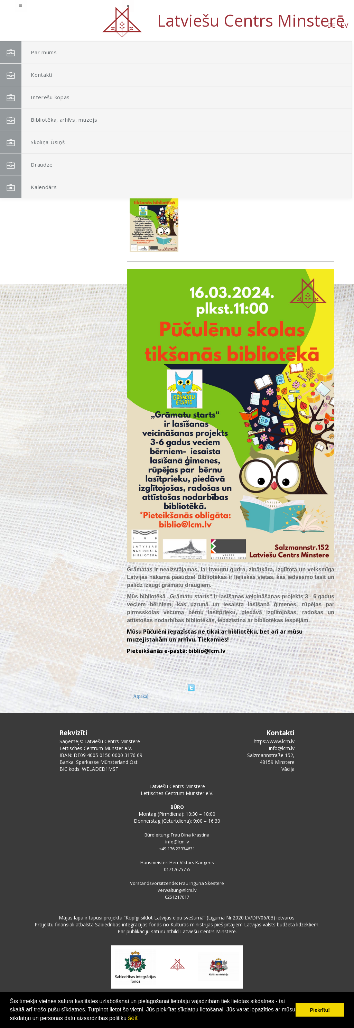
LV (70, 25)
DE (57, 25)
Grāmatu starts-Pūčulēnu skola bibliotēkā (227, 183)
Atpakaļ (140, 696)
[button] (324, 85)
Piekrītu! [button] (320, 1010)
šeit (133, 1018)
